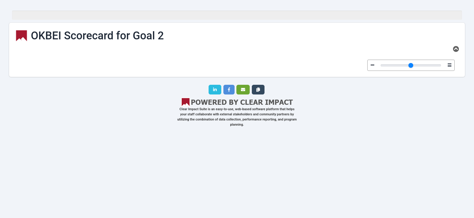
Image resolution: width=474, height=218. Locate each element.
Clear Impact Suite (193, 109)
